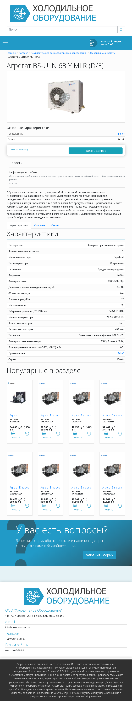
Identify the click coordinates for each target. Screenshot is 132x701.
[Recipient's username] (62, 29)
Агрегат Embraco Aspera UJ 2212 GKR (81, 416)
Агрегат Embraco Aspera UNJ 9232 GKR (81, 488)
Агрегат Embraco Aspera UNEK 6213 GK (19, 488)
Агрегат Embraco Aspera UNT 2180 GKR (112, 416)
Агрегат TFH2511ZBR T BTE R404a (18, 416)
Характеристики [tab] (19, 225)
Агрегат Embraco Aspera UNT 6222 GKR (112, 488)
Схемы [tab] (55, 225)
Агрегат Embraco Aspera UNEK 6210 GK (50, 416)
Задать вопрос (96, 151)
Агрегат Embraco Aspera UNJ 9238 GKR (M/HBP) (50, 488)
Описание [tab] (40, 225)
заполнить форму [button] (99, 555)
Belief (121, 133)
